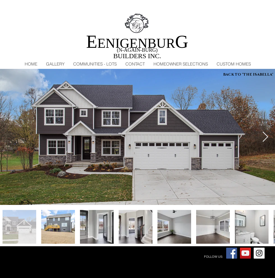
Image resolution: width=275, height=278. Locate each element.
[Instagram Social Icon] (259, 253)
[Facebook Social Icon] (231, 253)
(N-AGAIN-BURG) (137, 50)
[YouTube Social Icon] (245, 253)
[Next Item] (265, 137)
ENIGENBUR (137, 43)
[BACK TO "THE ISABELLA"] (248, 74)
